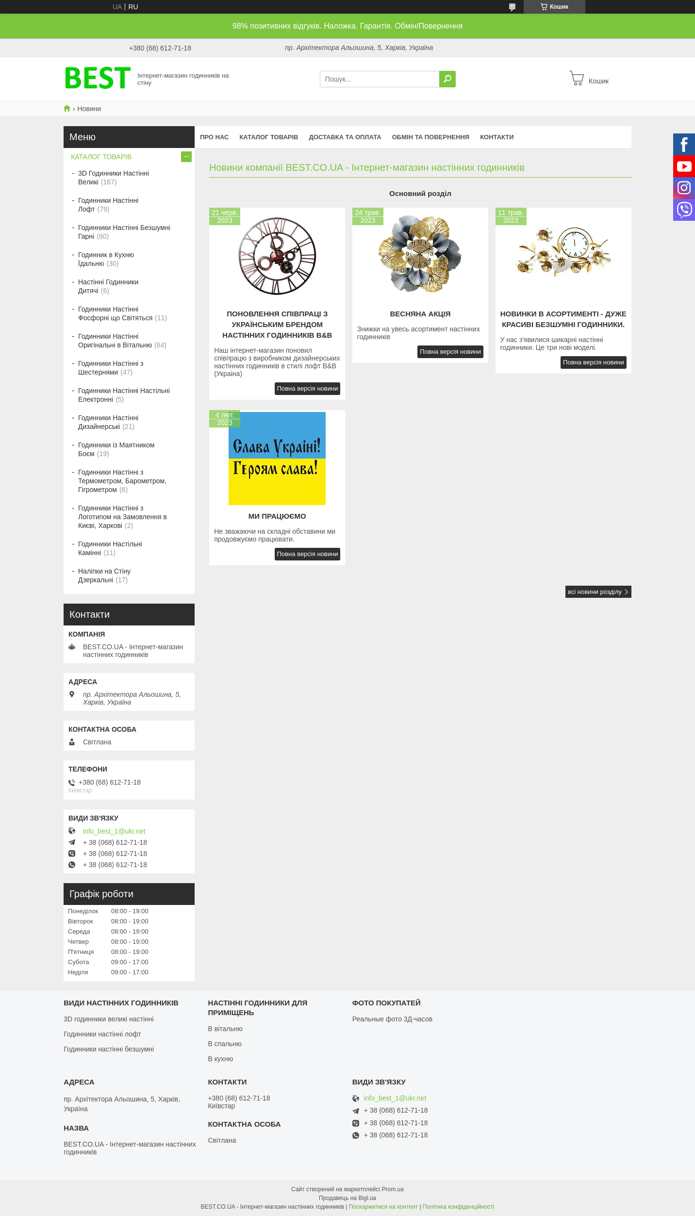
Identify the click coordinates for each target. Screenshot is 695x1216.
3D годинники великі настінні (109, 1019)
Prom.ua (393, 1189)
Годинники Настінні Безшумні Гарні (124, 232)
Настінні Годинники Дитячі (108, 286)
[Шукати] (447, 79)
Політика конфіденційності (459, 1206)
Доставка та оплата (345, 137)
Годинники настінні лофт (102, 1034)
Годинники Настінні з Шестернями (111, 368)
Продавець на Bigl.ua (347, 1198)
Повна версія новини (307, 388)
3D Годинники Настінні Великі (113, 177)
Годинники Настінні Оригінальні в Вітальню (115, 340)
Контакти (497, 137)
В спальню (224, 1044)
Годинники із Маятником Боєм (116, 449)
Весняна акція (420, 314)
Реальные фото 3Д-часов (392, 1019)
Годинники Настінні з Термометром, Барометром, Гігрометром (122, 480)
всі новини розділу (595, 591)
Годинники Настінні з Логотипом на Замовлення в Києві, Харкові (122, 516)
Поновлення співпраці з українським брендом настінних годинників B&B (277, 324)
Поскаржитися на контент (383, 1206)
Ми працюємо (277, 516)
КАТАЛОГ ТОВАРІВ (268, 137)
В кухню (220, 1059)
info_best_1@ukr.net (114, 831)
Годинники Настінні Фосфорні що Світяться (115, 313)
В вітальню (225, 1029)
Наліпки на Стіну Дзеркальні (104, 575)
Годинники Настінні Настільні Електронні (124, 395)
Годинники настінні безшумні (109, 1049)
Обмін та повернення (430, 137)
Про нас (214, 137)
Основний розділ (420, 193)
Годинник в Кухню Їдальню (106, 259)
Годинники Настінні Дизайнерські (108, 422)
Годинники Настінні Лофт (108, 205)
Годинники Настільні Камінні (110, 548)
